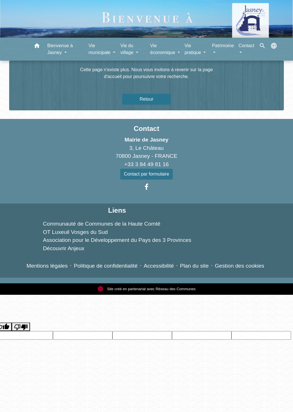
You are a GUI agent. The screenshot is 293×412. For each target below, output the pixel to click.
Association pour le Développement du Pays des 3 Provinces (117, 240)
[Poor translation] (21, 327)
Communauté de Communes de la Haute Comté (102, 224)
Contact (146, 128)
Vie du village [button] (127, 49)
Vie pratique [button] (193, 49)
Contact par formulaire (146, 174)
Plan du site (194, 266)
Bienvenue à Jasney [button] (60, 49)
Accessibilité (159, 266)
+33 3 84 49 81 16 (146, 164)
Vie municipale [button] (100, 49)
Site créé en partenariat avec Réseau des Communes (147, 289)
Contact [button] (246, 45)
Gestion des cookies (239, 266)
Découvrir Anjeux (63, 248)
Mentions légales (47, 266)
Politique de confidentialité (106, 266)
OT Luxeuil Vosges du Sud (75, 232)
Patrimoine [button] (223, 45)
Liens (117, 210)
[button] (37, 46)
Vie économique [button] (163, 49)
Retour (146, 99)
